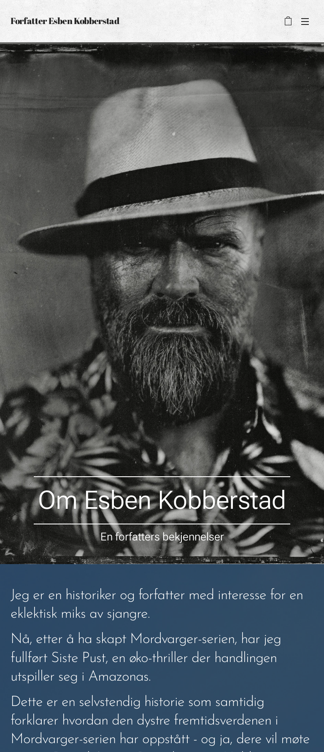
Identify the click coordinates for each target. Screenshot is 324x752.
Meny (305, 21)
